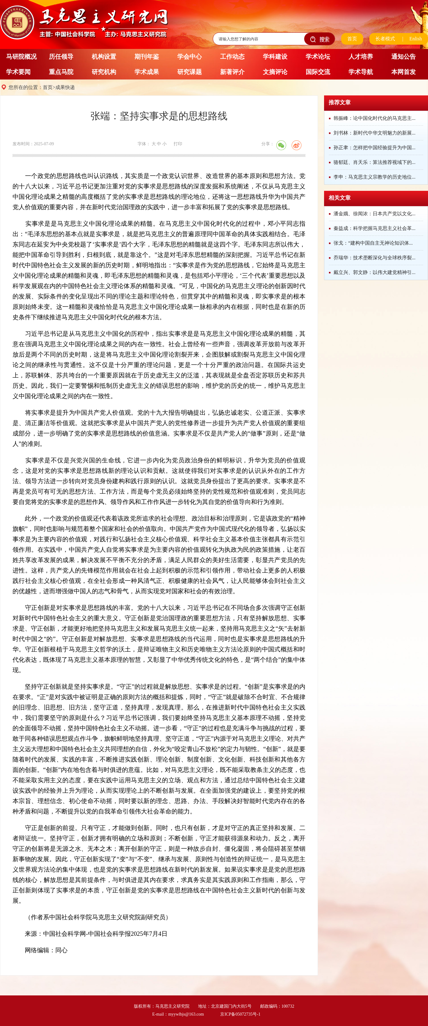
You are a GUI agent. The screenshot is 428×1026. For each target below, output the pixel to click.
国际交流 (318, 72)
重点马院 (61, 72)
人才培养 (361, 56)
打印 (178, 144)
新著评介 (232, 72)
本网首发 (403, 72)
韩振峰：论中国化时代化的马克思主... (374, 118)
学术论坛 (318, 56)
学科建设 (275, 56)
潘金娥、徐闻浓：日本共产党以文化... (374, 213)
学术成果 (147, 72)
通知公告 (403, 56)
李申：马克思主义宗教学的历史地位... (374, 177)
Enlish (415, 38)
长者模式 (385, 38)
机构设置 (104, 56)
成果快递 (65, 87)
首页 (352, 38)
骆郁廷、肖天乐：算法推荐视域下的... (374, 162)
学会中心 (189, 56)
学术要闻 (18, 72)
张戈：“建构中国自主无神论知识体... (373, 243)
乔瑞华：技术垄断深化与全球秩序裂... (374, 257)
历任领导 (61, 56)
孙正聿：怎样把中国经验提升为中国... (374, 147)
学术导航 (361, 72)
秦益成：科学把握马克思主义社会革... (374, 228)
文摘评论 (275, 72)
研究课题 (189, 72)
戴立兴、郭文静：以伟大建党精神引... (374, 272)
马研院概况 (21, 56)
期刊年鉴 (147, 56)
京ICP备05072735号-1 (240, 1014)
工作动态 (232, 56)
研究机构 (104, 72)
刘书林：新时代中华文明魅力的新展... (374, 132)
